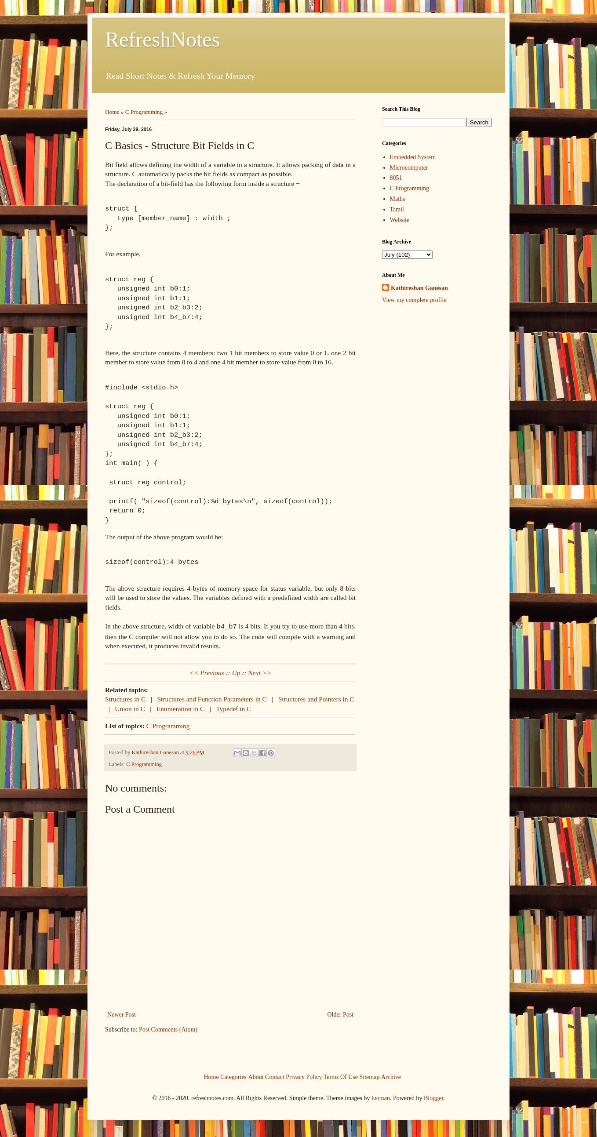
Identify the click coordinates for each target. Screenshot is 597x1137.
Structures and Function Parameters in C (213, 698)
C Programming (144, 112)
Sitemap (370, 1075)
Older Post (341, 1013)
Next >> (259, 672)
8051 (396, 177)
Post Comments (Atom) (168, 1028)
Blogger (433, 1097)
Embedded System (413, 157)
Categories (233, 1075)
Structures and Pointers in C (316, 698)
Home (112, 112)
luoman (380, 1097)
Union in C (130, 708)
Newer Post (121, 1013)
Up (236, 672)
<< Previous (206, 672)
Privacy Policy (304, 1075)
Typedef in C (233, 708)
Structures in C (126, 698)
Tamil (397, 209)
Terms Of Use (341, 1075)
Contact (274, 1075)
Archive (391, 1075)
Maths (397, 199)
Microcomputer (409, 167)
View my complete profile (414, 300)
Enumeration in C (181, 708)
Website (400, 220)
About (256, 1075)
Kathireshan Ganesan (419, 288)
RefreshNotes (162, 39)
